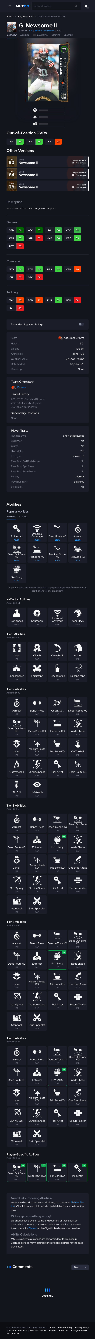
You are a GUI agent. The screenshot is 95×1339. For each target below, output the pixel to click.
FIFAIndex (63, 1330)
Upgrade (68, 35)
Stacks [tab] (22, 517)
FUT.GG (52, 1330)
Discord (32, 1228)
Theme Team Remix (44, 31)
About (52, 1327)
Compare (55, 35)
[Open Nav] (10, 6)
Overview (12, 35)
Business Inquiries (38, 1330)
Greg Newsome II (25, 16)
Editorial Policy (65, 1327)
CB (30, 31)
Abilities (24, 35)
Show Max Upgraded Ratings (27, 324)
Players (10, 16)
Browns (21, 387)
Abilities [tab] (11, 517)
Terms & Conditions (18, 1330)
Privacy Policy (82, 1327)
